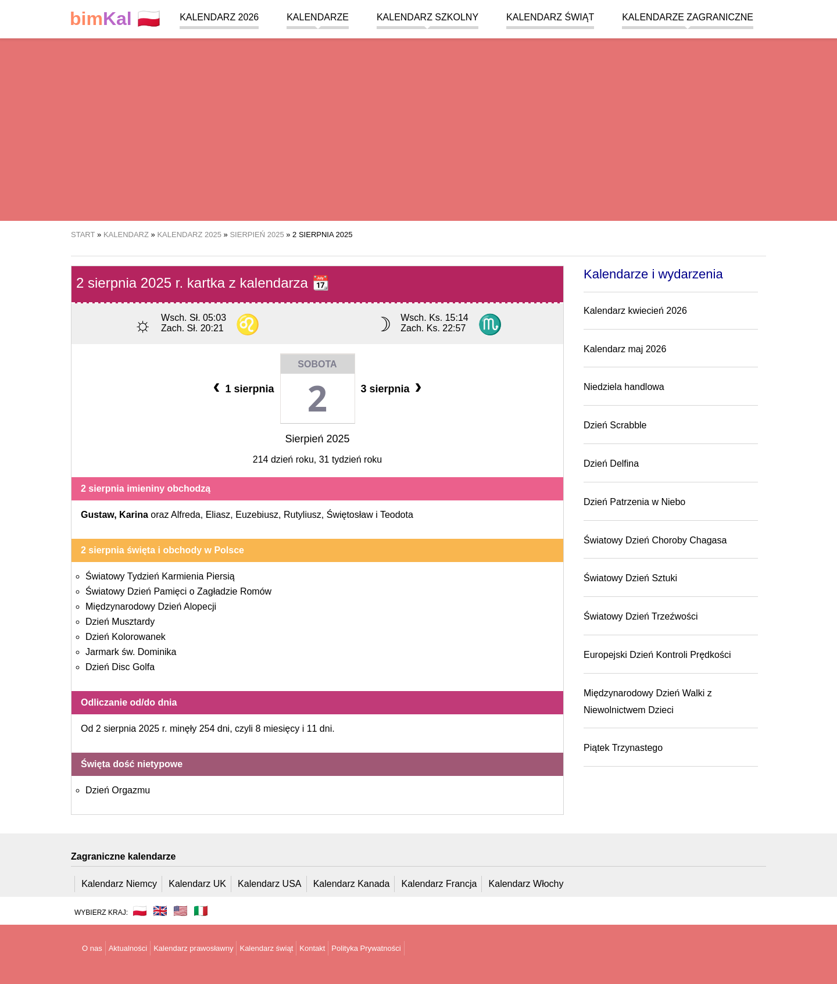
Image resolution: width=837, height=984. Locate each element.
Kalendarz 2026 (219, 17)
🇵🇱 (115, 18)
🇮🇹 (201, 910)
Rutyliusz (302, 515)
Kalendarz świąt (550, 17)
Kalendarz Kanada (351, 884)
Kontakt (312, 948)
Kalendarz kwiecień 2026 (635, 311)
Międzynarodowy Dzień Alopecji (150, 606)
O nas (92, 948)
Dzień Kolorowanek (125, 637)
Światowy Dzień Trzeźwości (641, 616)
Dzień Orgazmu (117, 790)
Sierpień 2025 (317, 439)
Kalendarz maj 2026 (625, 349)
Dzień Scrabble (615, 425)
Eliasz (218, 515)
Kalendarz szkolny (427, 17)
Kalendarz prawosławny (193, 948)
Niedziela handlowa (624, 387)
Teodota (396, 515)
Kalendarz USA (269, 884)
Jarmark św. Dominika (130, 652)
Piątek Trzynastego (623, 748)
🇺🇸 (180, 910)
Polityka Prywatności (365, 948)
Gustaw (97, 515)
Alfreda (186, 515)
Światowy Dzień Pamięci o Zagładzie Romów (178, 591)
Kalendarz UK (197, 884)
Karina (133, 515)
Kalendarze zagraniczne (687, 17)
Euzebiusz (256, 515)
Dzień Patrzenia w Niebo (634, 502)
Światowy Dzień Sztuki (630, 578)
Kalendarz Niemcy (119, 884)
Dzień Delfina (611, 463)
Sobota (317, 364)
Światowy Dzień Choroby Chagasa (655, 540)
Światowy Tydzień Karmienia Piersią (160, 576)
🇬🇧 (160, 910)
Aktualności (128, 948)
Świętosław (350, 515)
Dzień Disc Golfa (120, 667)
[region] (418, 128)
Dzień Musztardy (120, 622)
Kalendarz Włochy (526, 884)
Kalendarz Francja (439, 884)
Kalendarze (318, 17)
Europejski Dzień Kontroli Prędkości (657, 655)
